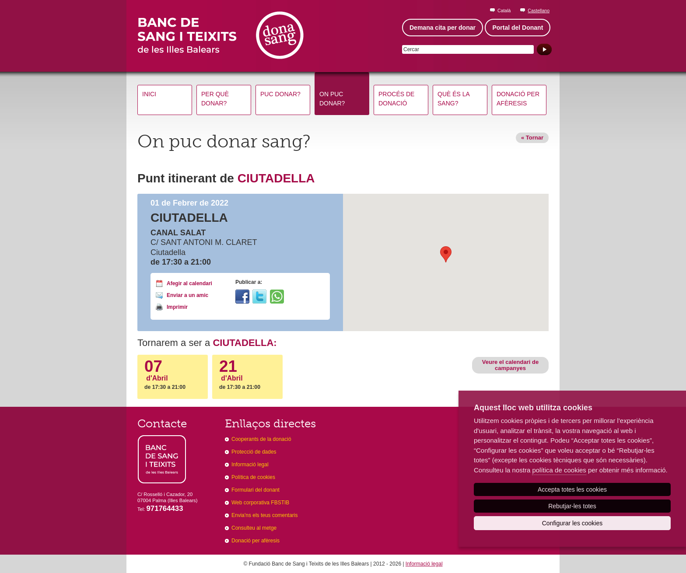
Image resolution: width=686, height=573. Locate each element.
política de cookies (559, 470)
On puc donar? (332, 99)
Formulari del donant (255, 490)
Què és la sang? (454, 99)
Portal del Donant (517, 27)
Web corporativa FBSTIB (260, 503)
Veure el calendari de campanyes (510, 365)
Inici (149, 94)
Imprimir (177, 307)
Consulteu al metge (253, 528)
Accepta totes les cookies (572, 489)
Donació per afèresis (518, 99)
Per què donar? (215, 99)
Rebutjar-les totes (572, 506)
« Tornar (532, 137)
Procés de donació (396, 99)
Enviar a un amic (187, 295)
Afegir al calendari (189, 283)
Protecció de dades (253, 452)
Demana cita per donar (443, 27)
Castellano (539, 10)
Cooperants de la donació (261, 439)
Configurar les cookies (572, 523)
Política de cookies (253, 477)
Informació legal (250, 464)
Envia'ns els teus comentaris (264, 515)
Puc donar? (280, 94)
